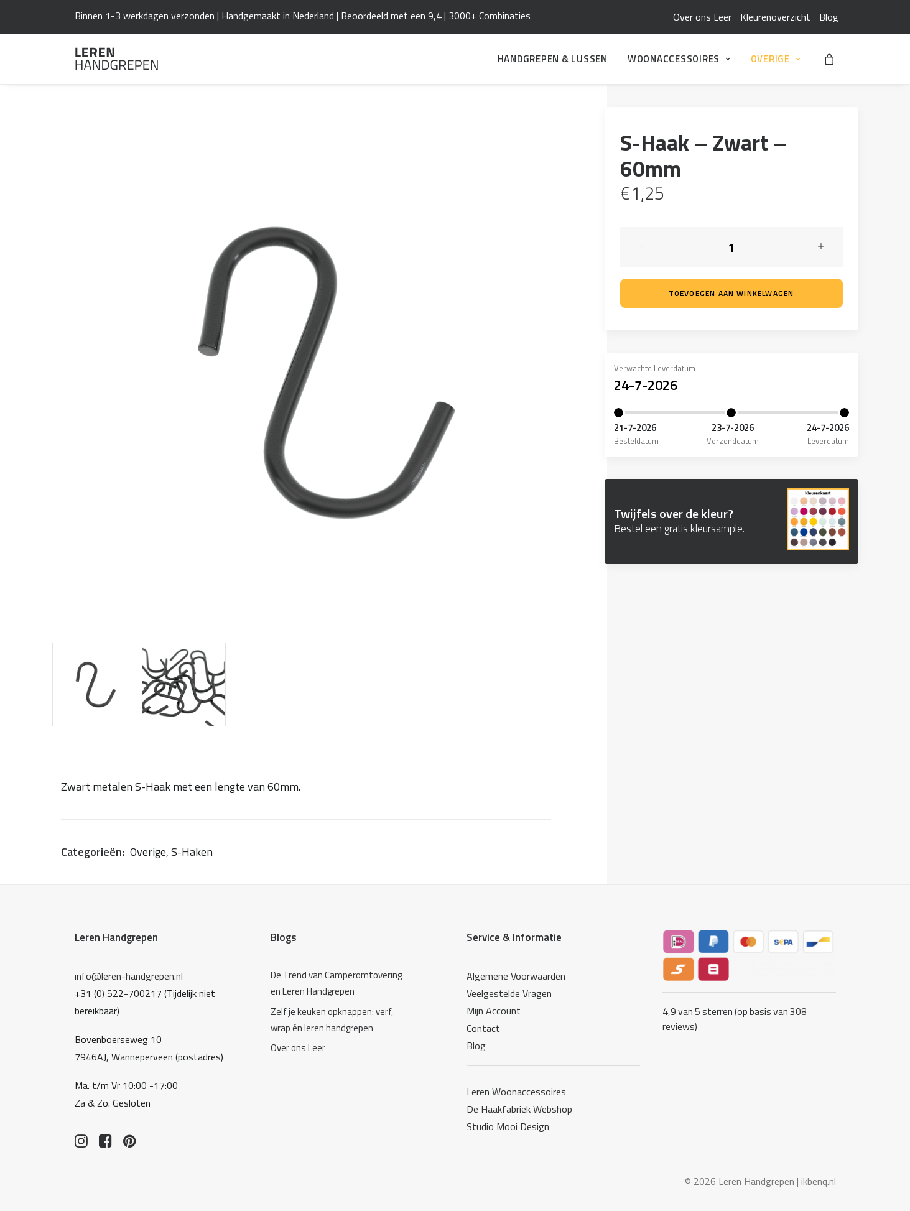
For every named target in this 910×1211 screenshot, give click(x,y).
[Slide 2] (184, 684)
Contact (483, 1028)
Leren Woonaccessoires (516, 1091)
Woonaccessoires (679, 59)
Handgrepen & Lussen (553, 59)
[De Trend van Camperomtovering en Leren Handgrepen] (340, 983)
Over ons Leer (702, 16)
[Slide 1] (94, 684)
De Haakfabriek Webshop (519, 1109)
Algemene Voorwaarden (516, 975)
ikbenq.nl (818, 1181)
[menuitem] (702, 16)
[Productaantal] (731, 247)
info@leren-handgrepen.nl (129, 975)
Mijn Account (494, 1010)
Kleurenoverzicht (775, 16)
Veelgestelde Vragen (509, 993)
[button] (317, 372)
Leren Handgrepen (116, 937)
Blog (828, 16)
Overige (776, 59)
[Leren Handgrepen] (117, 59)
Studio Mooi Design (508, 1126)
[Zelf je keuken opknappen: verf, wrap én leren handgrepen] (340, 1020)
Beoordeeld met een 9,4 (391, 15)
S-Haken (192, 851)
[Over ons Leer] (340, 1048)
